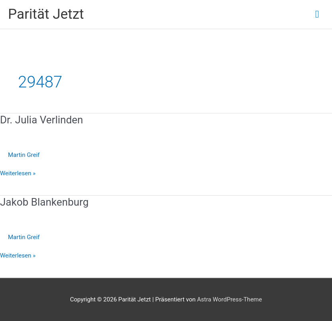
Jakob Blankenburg (44, 202)
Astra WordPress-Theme (229, 299)
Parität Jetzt (46, 14)
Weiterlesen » (18, 173)
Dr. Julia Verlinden (41, 120)
